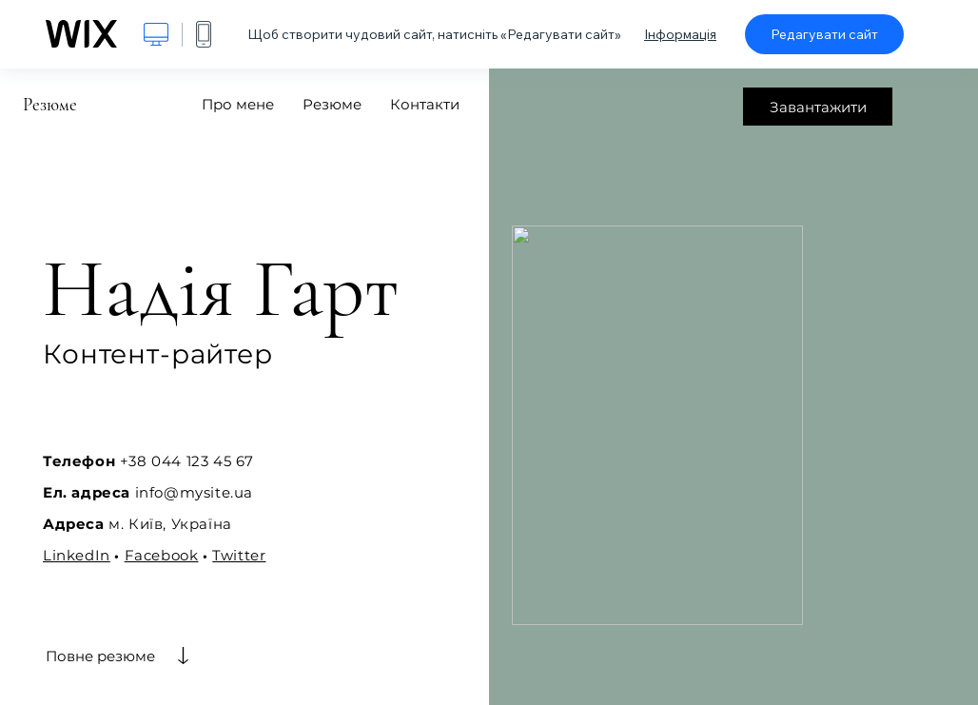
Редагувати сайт (824, 34)
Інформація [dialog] (680, 34)
